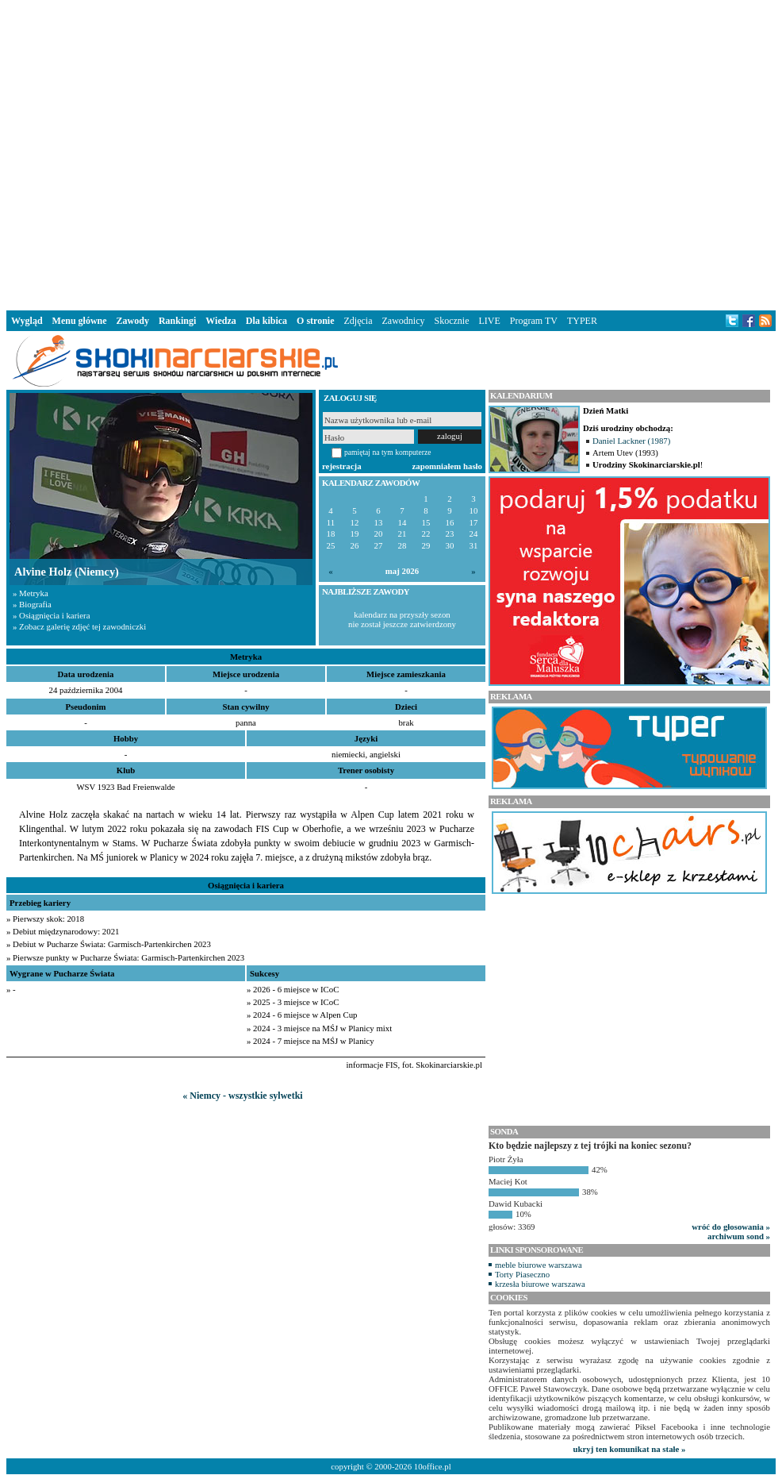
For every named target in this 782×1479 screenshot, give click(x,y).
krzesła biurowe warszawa (540, 1283)
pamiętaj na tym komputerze (387, 452)
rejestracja (342, 466)
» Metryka (30, 593)
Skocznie (451, 320)
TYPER (582, 320)
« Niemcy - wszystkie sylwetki (242, 1095)
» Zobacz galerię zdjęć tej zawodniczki (79, 626)
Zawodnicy (403, 320)
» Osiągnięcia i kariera (51, 615)
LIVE (489, 320)
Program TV (534, 320)
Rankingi (177, 320)
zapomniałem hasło (447, 466)
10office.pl (432, 1466)
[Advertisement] (242, 152)
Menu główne (79, 320)
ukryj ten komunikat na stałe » (629, 1449)
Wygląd (27, 320)
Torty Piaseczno (522, 1274)
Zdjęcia (358, 320)
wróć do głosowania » (731, 1226)
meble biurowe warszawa (538, 1264)
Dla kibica (266, 320)
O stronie (315, 320)
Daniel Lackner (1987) (631, 440)
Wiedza (220, 320)
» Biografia (32, 604)
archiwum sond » (738, 1236)
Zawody (133, 320)
